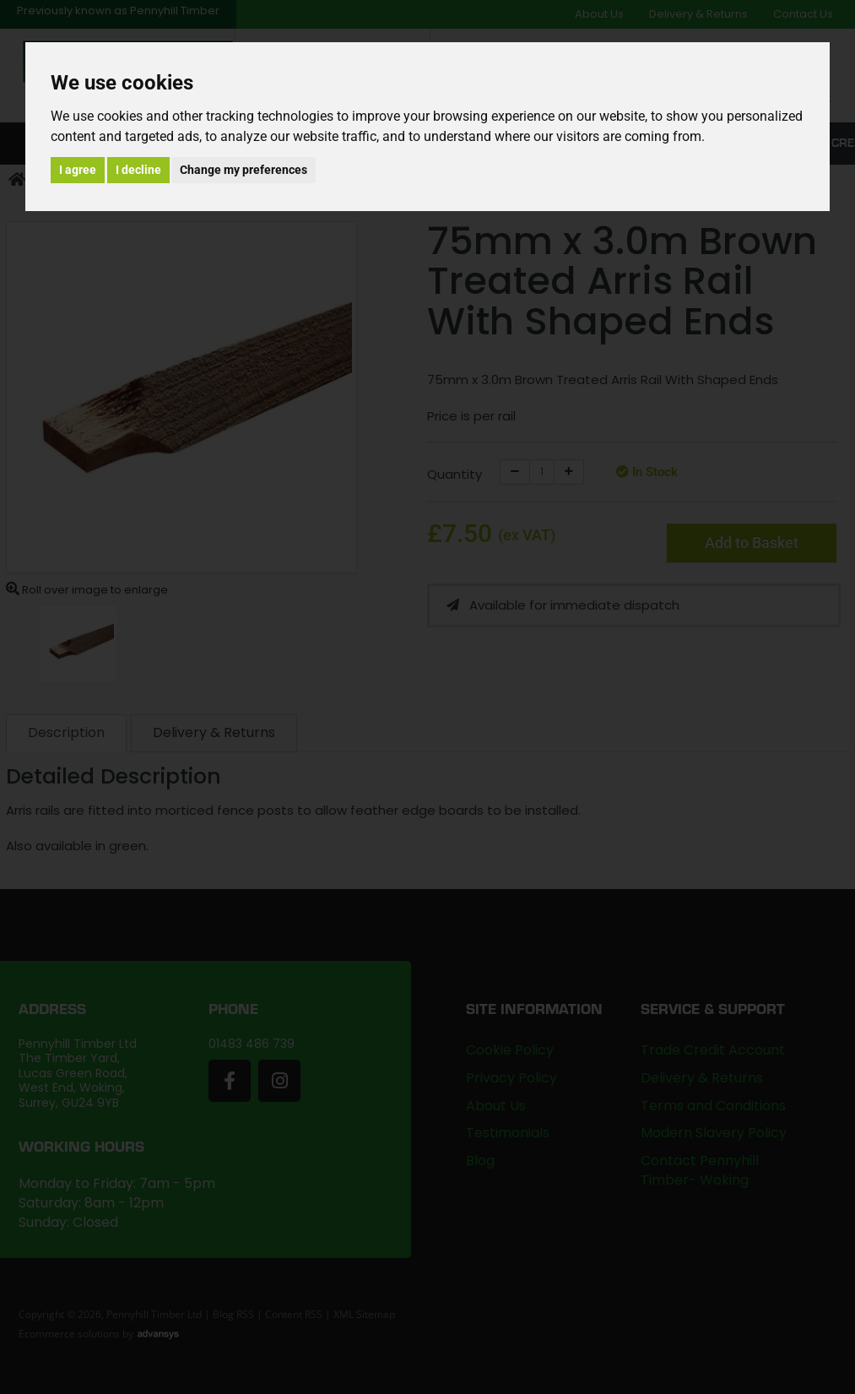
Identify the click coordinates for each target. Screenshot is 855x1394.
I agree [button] (77, 169)
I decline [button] (138, 169)
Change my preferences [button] (243, 169)
